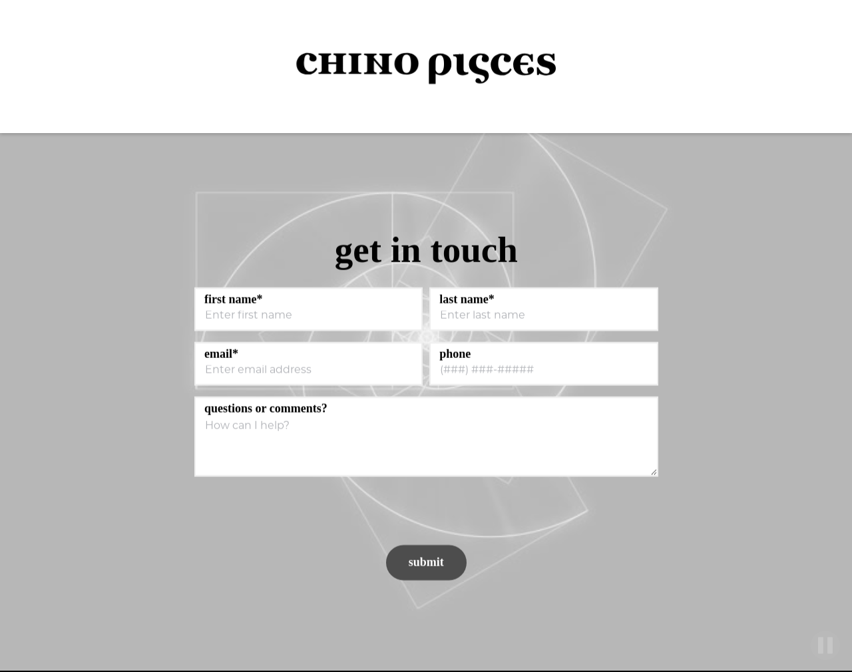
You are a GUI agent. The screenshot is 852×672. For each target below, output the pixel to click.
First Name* (233, 299)
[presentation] (292, 513)
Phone (455, 354)
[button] (819, 66)
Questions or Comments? (265, 408)
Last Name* (467, 299)
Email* (221, 354)
